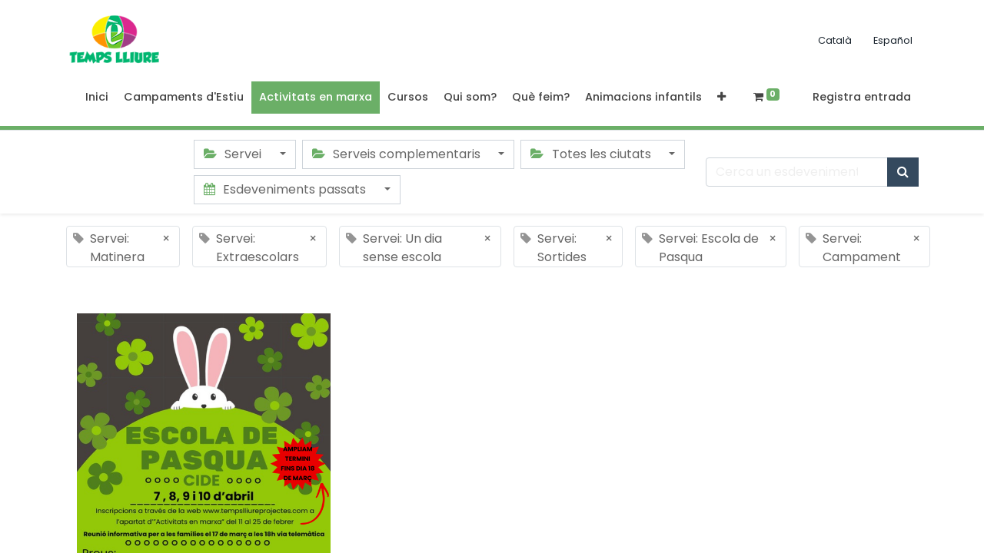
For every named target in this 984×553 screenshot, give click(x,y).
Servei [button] (234, 154)
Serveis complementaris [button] (398, 154)
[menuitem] (97, 97)
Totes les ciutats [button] (591, 154)
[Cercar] (903, 172)
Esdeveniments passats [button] (286, 189)
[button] (721, 97)
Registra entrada (862, 96)
